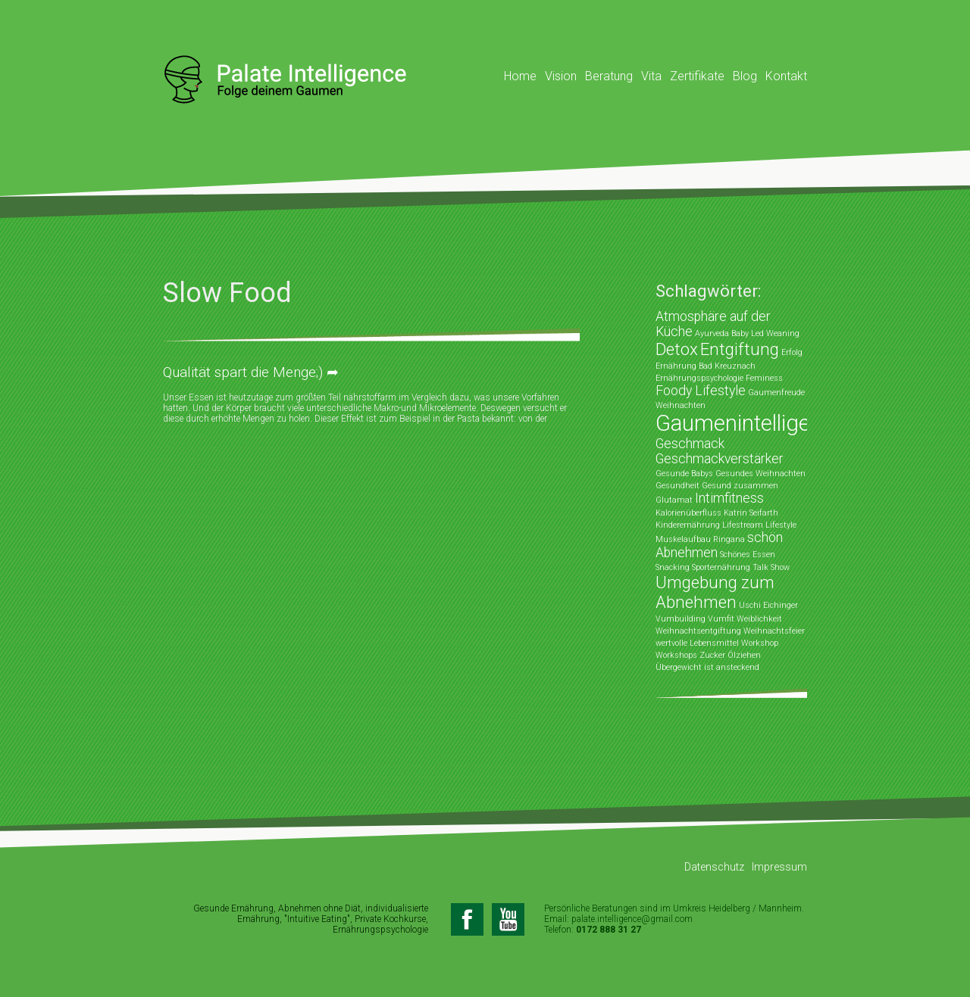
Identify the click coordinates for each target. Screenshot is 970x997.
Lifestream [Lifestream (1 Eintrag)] (742, 525)
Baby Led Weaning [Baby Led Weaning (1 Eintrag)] (765, 333)
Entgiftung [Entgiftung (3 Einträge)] (739, 349)
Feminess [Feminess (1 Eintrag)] (764, 378)
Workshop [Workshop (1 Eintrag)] (759, 643)
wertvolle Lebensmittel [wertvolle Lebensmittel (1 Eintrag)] (697, 643)
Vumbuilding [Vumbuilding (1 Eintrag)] (681, 619)
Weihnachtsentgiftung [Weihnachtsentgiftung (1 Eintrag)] (698, 631)
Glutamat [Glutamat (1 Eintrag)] (674, 500)
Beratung (609, 76)
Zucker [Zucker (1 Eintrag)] (712, 655)
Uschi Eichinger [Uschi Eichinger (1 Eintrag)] (768, 605)
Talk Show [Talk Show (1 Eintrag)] (771, 567)
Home (520, 76)
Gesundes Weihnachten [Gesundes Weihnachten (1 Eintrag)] (760, 473)
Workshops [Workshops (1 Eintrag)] (676, 655)
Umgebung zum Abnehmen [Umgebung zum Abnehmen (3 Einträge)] (715, 592)
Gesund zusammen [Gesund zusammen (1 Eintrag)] (740, 486)
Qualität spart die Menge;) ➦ (251, 372)
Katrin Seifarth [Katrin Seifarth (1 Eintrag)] (751, 513)
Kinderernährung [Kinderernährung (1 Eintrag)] (688, 525)
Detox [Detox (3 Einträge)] (677, 349)
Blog (745, 76)
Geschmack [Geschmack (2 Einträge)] (690, 443)
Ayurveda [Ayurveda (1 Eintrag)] (712, 333)
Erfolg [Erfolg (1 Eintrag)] (792, 352)
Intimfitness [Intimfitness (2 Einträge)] (729, 498)
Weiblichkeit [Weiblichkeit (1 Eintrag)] (759, 619)
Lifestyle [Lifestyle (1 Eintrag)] (780, 525)
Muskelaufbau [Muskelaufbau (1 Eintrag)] (683, 539)
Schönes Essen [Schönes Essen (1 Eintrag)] (747, 554)
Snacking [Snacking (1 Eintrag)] (673, 567)
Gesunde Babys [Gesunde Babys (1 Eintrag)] (684, 473)
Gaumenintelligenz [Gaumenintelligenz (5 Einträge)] (745, 423)
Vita (651, 76)
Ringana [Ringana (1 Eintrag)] (729, 539)
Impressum (779, 867)
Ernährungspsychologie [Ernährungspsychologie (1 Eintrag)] (699, 378)
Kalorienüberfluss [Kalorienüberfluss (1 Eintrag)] (688, 513)
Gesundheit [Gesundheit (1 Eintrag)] (677, 486)
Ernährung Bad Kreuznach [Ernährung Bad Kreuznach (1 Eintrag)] (706, 366)
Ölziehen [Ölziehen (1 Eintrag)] (744, 655)
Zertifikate (697, 76)
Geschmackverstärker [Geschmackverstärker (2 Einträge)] (720, 458)
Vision (561, 76)
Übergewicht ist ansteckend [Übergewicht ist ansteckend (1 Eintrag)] (707, 667)
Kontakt (786, 76)
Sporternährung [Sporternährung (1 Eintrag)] (721, 567)
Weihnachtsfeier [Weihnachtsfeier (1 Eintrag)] (774, 631)
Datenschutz (714, 867)
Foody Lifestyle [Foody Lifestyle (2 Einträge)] (701, 390)
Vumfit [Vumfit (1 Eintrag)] (721, 619)
